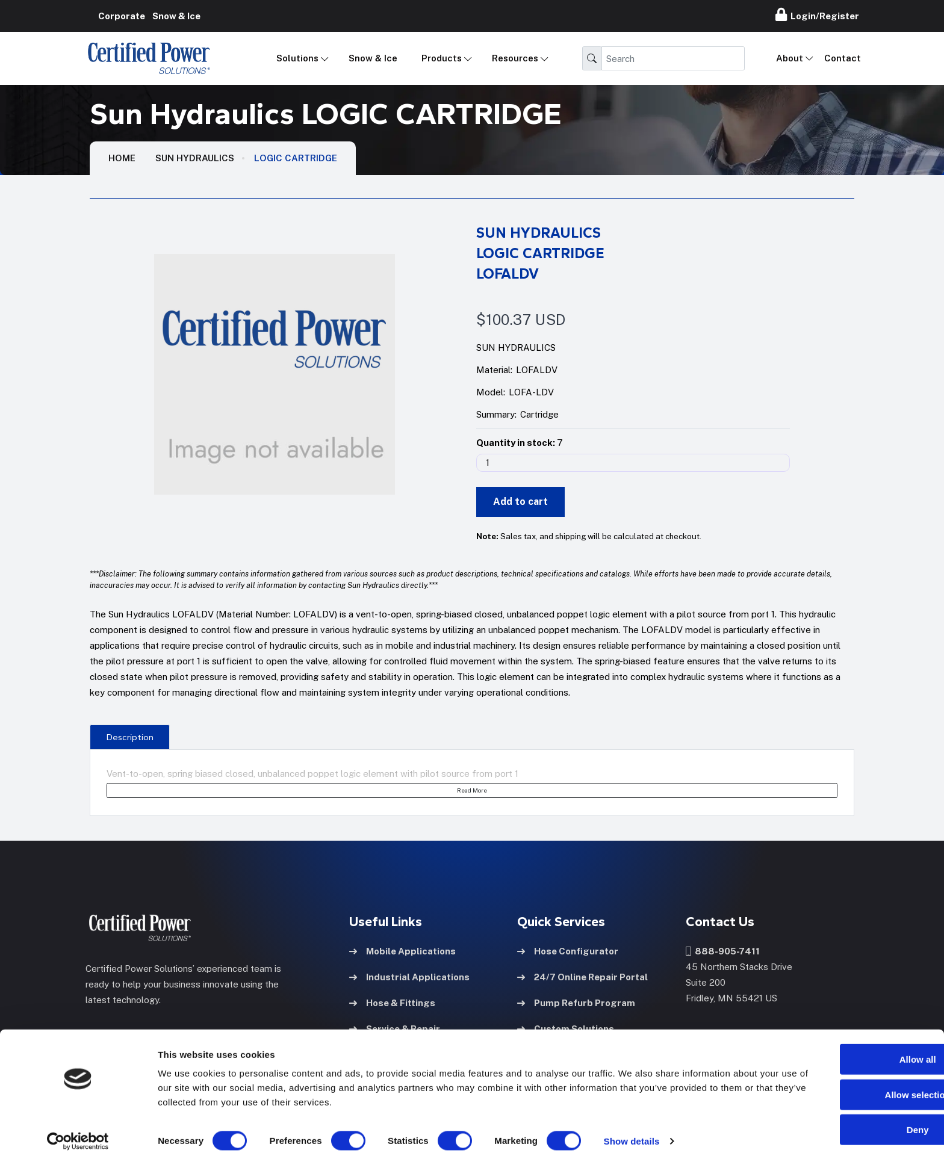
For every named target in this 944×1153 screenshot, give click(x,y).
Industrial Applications (409, 976)
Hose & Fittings (392, 1002)
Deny (844, 1118)
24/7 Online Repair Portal (582, 976)
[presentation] (130, 737)
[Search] (673, 58)
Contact (842, 58)
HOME (121, 158)
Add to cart (520, 501)
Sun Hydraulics (194, 158)
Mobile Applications (402, 950)
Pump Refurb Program (576, 1002)
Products (441, 58)
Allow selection (843, 1083)
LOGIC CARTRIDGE (295, 158)
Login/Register (817, 14)
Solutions (297, 58)
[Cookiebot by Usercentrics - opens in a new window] (78, 1130)
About (789, 58)
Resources (515, 58)
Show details (632, 1129)
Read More (472, 790)
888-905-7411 (723, 950)
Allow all (843, 1047)
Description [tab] (130, 737)
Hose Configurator (567, 950)
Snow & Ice (373, 58)
